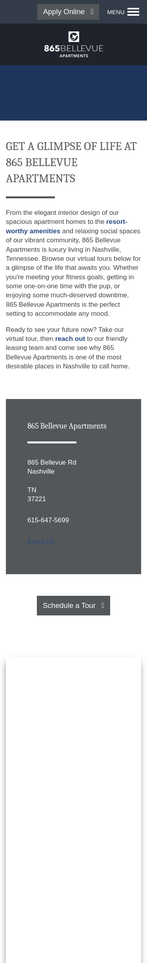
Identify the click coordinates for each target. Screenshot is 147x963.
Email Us (40, 541)
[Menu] (123, 11)
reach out (70, 338)
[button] (68, 12)
